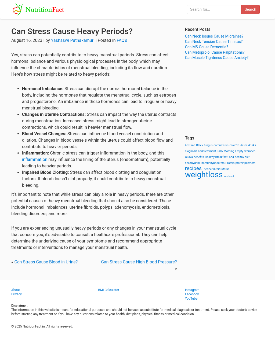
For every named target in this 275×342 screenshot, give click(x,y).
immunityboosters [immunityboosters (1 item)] (213, 163)
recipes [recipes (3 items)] (193, 168)
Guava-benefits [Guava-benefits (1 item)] (194, 157)
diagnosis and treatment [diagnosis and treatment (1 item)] (200, 151)
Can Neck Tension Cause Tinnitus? (214, 41)
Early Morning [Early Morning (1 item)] (225, 151)
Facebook (192, 294)
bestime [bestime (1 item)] (190, 145)
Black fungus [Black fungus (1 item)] (204, 145)
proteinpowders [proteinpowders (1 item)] (245, 163)
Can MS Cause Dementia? (206, 47)
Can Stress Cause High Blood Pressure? (139, 261)
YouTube (191, 298)
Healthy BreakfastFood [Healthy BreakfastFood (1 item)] (219, 157)
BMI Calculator (108, 290)
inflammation (34, 159)
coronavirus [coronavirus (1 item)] (221, 145)
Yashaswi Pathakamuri (73, 40)
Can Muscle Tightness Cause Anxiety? (216, 58)
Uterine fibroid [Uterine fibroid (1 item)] (211, 169)
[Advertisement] (224, 97)
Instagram (192, 290)
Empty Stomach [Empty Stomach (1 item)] (245, 151)
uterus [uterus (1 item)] (225, 169)
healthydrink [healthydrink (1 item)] (193, 163)
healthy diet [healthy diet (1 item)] (242, 157)
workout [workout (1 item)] (229, 176)
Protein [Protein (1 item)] (229, 163)
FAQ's (122, 40)
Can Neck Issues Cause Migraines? (214, 36)
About (15, 290)
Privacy (16, 294)
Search (250, 9)
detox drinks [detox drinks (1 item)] (248, 145)
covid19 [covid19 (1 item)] (234, 145)
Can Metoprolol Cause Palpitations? (215, 52)
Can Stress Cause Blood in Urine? (46, 261)
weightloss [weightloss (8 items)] (204, 174)
